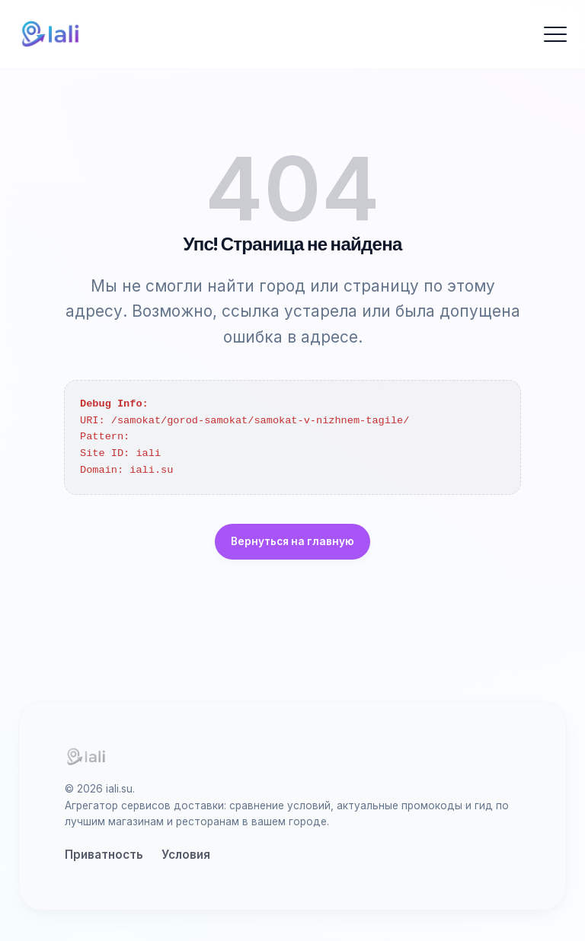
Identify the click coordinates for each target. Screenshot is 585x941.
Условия (185, 854)
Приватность (104, 854)
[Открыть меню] (555, 34)
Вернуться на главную (292, 541)
